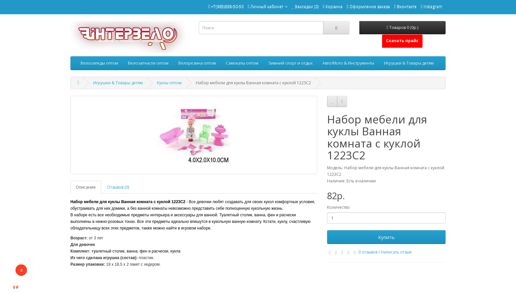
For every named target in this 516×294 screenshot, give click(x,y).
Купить (386, 237)
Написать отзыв (396, 252)
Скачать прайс (402, 40)
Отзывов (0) (118, 187)
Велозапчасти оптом (148, 63)
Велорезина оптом (197, 63)
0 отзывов (367, 252)
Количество (338, 207)
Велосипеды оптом (99, 63)
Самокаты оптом (242, 63)
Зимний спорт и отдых (290, 63)
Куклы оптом (169, 83)
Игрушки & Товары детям (409, 63)
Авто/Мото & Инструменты (348, 63)
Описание (86, 187)
